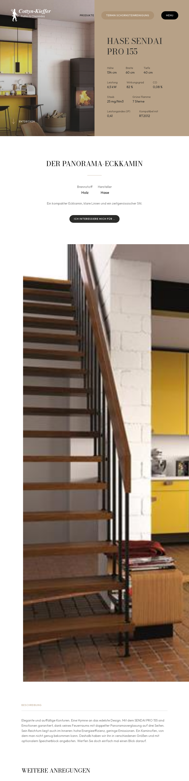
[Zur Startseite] (31, 15)
